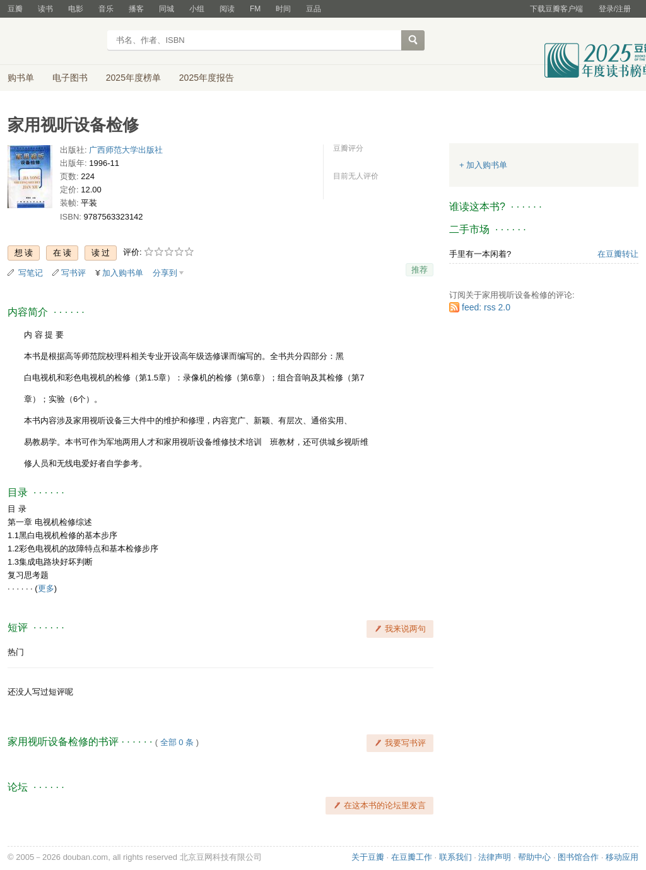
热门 (16, 652)
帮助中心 (534, 857)
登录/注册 (615, 8)
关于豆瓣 (367, 857)
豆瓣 (15, 8)
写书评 (73, 273)
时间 (283, 8)
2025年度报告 (206, 78)
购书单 (21, 78)
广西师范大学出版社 (126, 150)
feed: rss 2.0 (486, 307)
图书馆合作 (578, 857)
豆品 (313, 8)
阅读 (227, 8)
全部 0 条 (177, 742)
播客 (136, 8)
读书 (45, 8)
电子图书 (70, 78)
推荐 (419, 269)
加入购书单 (122, 273)
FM (255, 8)
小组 (196, 8)
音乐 (106, 8)
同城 (166, 8)
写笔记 (30, 273)
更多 (46, 588)
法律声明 (494, 857)
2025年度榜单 (133, 78)
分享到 (165, 273)
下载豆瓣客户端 (556, 8)
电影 (75, 8)
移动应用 (622, 857)
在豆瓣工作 (411, 857)
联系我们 (455, 857)
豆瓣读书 (53, 41)
